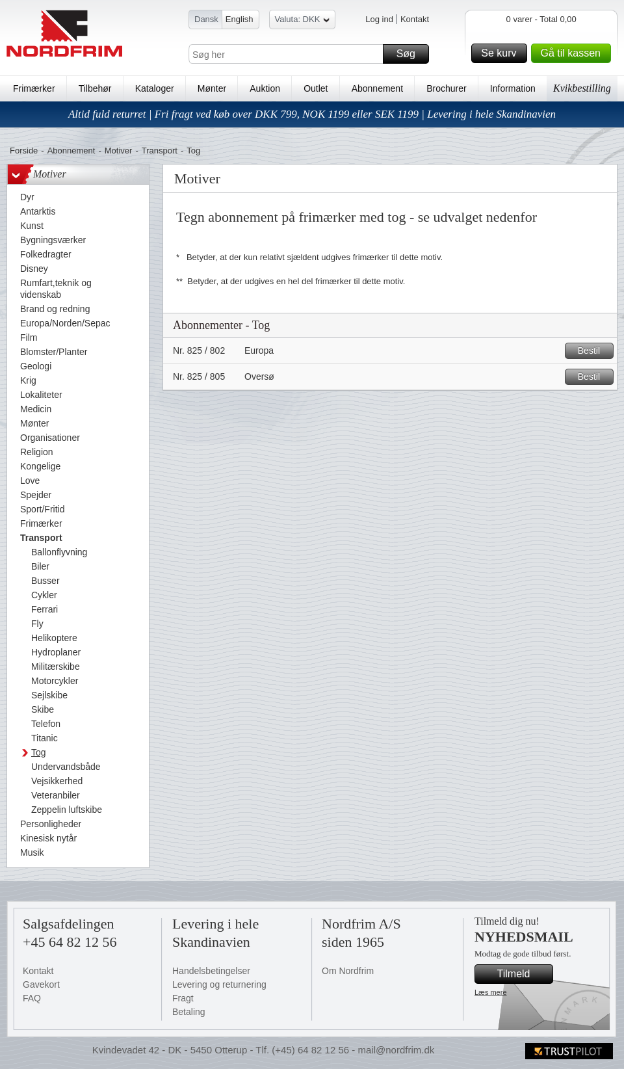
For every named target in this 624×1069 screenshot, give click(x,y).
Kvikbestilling (582, 88)
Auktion (265, 88)
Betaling (188, 1012)
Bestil (594, 351)
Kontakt (414, 19)
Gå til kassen (574, 53)
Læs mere (490, 992)
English (240, 19)
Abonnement (377, 88)
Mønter (212, 88)
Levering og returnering (219, 984)
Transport (159, 150)
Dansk (206, 19)
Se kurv (502, 53)
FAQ (32, 998)
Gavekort (41, 984)
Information (513, 88)
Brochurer (446, 88)
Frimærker (34, 88)
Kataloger (154, 88)
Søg (410, 54)
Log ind (379, 19)
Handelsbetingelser (211, 971)
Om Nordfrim (348, 971)
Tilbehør (95, 88)
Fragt (183, 998)
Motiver (119, 150)
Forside (24, 150)
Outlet (316, 88)
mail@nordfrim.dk (396, 1049)
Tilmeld (523, 974)
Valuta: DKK (302, 21)
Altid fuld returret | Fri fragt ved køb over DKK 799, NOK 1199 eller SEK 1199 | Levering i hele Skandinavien (312, 114)
